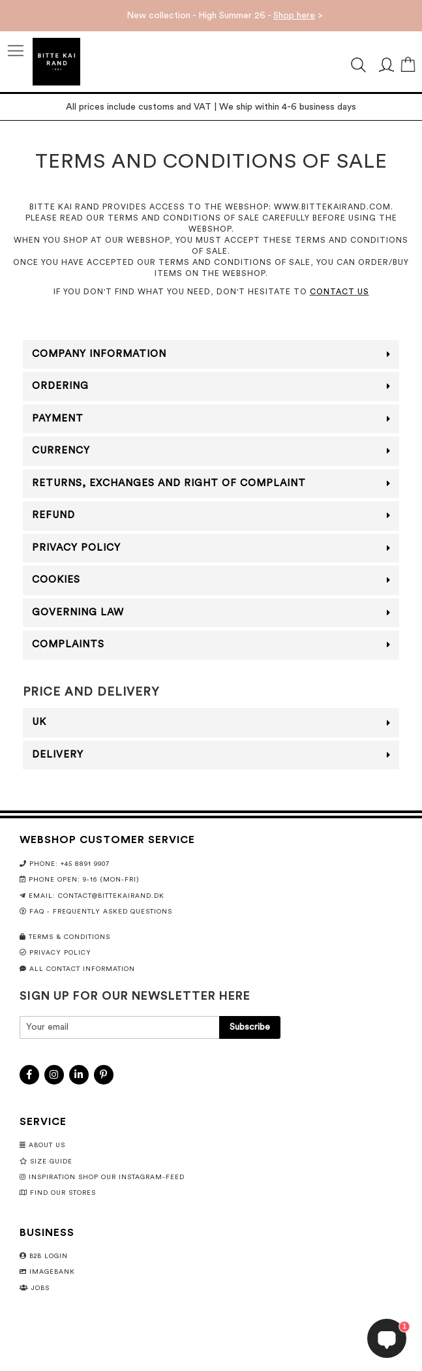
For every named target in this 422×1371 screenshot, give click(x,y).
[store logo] (56, 61)
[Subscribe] (249, 1027)
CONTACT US (339, 292)
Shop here (294, 15)
